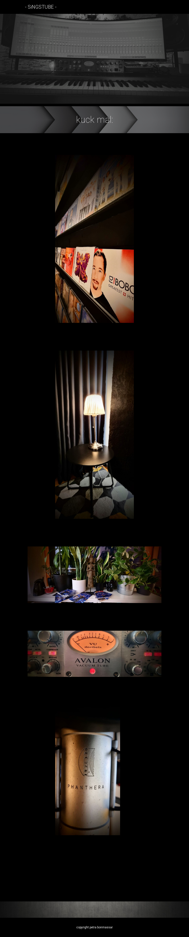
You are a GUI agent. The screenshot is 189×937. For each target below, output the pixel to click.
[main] (94, 119)
